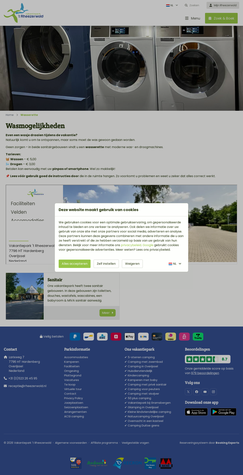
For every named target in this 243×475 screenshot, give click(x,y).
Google (148, 245)
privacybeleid (131, 245)
